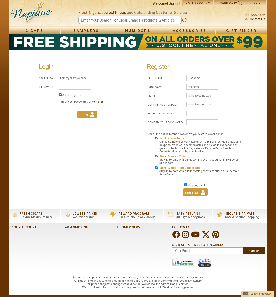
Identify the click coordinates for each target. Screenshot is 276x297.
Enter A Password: (161, 113)
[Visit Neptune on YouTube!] (196, 236)
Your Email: (47, 78)
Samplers (86, 30)
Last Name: (155, 87)
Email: (152, 95)
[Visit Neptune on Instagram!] (186, 236)
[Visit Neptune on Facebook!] (176, 236)
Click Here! (96, 101)
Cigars (34, 30)
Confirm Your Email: (162, 104)
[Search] (130, 20)
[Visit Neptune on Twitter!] (206, 236)
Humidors (138, 30)
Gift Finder (241, 30)
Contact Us (256, 19)
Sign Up (254, 251)
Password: (47, 87)
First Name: (156, 78)
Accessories (190, 30)
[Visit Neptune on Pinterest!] (216, 236)
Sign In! (174, 3)
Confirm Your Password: (165, 122)
